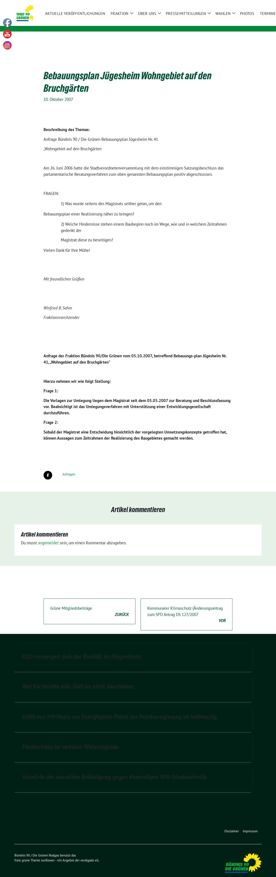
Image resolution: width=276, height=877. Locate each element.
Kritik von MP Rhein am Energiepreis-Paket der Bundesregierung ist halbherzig (119, 710)
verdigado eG (89, 854)
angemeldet (48, 536)
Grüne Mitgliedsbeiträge (89, 605)
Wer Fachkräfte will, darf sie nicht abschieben (78, 679)
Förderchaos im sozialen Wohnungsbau (70, 740)
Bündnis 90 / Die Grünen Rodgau (87, 16)
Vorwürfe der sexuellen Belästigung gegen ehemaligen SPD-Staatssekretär (114, 770)
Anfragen (69, 467)
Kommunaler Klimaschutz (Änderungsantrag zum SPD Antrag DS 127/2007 (186, 608)
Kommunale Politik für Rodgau (81, 22)
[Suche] (248, 4)
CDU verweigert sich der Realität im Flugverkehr (81, 649)
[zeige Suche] (254, 4)
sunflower (48, 854)
